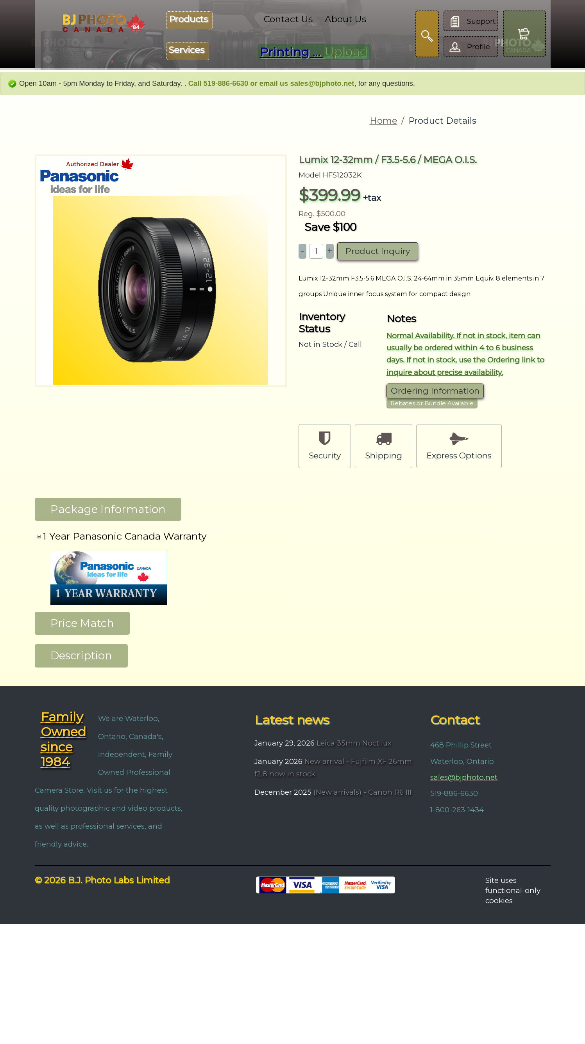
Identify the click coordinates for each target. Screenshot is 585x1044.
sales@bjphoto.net (463, 777)
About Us (345, 19)
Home (383, 120)
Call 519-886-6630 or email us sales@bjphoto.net (271, 83)
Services (186, 50)
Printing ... (313, 52)
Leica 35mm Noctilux (353, 743)
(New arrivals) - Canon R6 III (361, 792)
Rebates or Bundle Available (432, 403)
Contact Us (288, 19)
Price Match (82, 623)
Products (188, 19)
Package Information (108, 509)
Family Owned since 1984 (63, 739)
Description (81, 655)
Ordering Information (435, 391)
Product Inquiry (377, 251)
